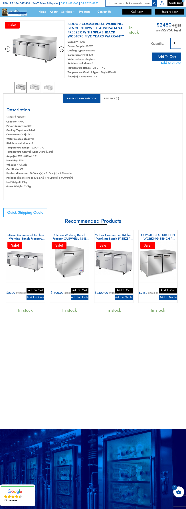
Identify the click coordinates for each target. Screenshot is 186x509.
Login (163, 2)
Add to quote (170, 62)
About (54, 12)
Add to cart (166, 56)
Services (66, 12)
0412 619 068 (69, 3)
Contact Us (104, 12)
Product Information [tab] (81, 98)
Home (42, 12)
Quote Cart (175, 3)
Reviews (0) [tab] (111, 98)
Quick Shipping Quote (25, 212)
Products (84, 12)
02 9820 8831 (89, 3)
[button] (17, 495)
